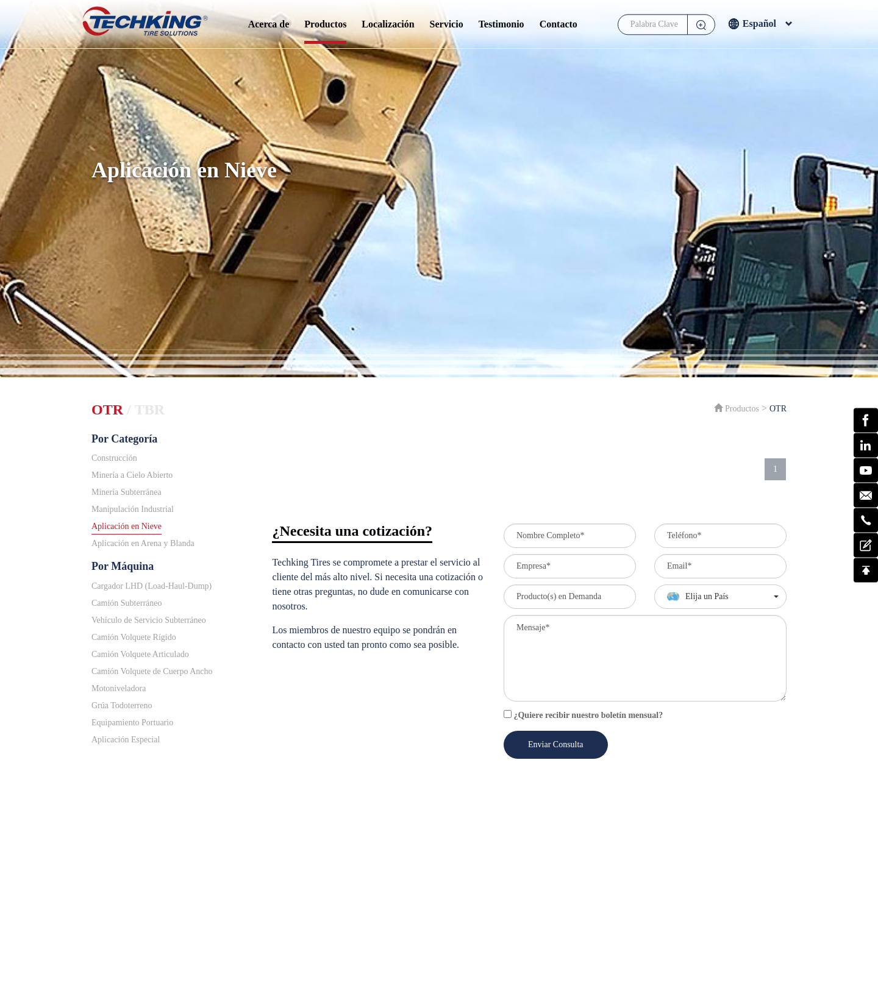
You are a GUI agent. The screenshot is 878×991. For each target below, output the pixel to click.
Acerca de (269, 24)
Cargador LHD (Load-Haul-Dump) (151, 586)
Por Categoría (124, 439)
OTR (107, 409)
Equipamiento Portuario (132, 722)
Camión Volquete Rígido (133, 637)
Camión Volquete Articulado (140, 654)
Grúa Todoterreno (121, 705)
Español (760, 25)
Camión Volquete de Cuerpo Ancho (152, 671)
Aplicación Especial (125, 739)
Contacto (558, 24)
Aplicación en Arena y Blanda (143, 543)
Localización (388, 24)
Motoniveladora (118, 688)
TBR (150, 409)
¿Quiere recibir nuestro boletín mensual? (583, 715)
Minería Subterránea (126, 492)
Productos (325, 24)
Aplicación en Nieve (126, 526)
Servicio (446, 24)
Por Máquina (122, 566)
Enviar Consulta (556, 744)
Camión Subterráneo (126, 603)
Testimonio (501, 24)
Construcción (114, 458)
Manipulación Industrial (132, 509)
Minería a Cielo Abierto (132, 475)
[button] (720, 596)
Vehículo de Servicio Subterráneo (148, 620)
